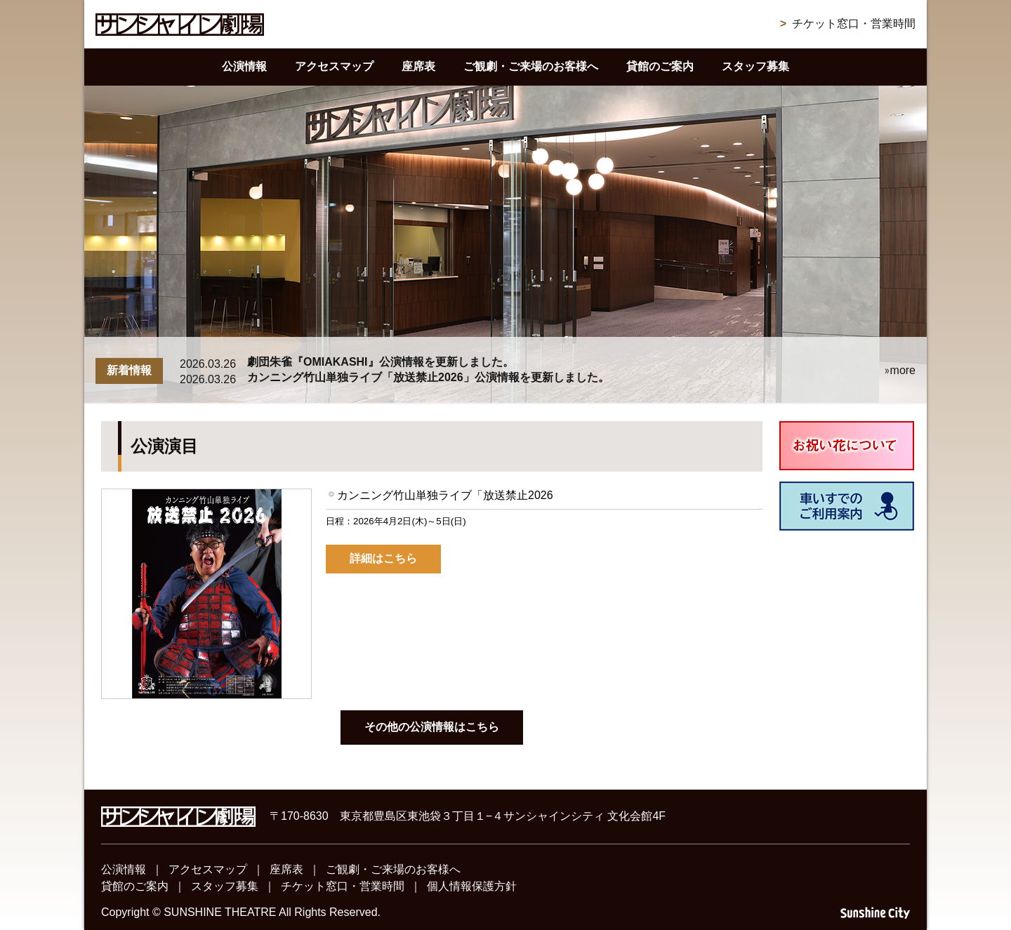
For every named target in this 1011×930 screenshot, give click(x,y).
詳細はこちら (383, 558)
